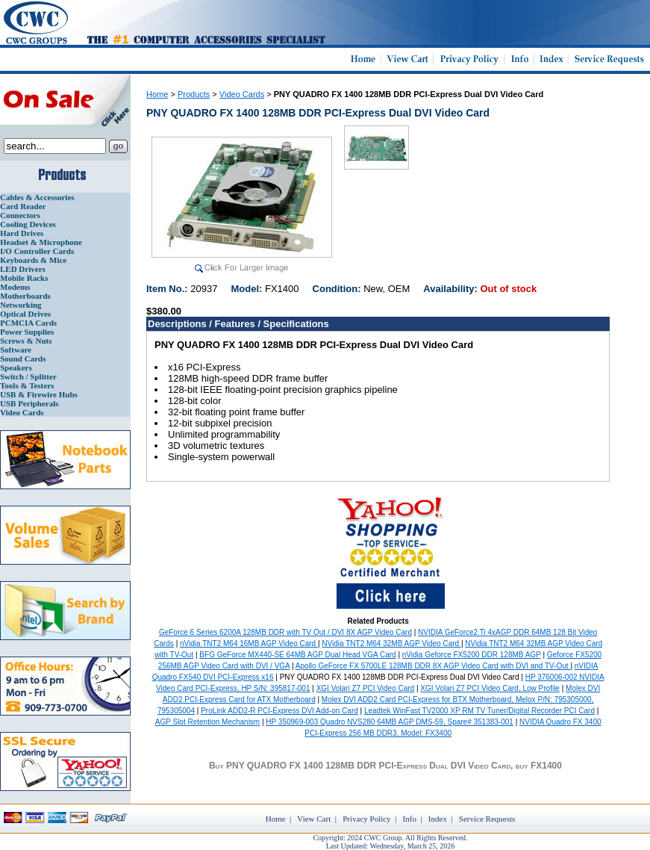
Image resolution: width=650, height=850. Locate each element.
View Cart (314, 818)
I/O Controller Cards (37, 250)
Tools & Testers (27, 385)
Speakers (16, 367)
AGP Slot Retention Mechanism (207, 722)
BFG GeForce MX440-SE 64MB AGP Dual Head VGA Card (297, 655)
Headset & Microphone (41, 242)
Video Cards (22, 412)
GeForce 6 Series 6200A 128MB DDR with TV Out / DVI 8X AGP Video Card (285, 632)
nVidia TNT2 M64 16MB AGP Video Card (249, 643)
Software (15, 349)
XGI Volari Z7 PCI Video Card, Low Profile (490, 688)
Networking (21, 304)
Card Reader (23, 206)
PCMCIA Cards (28, 322)
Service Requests (487, 818)
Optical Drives (25, 313)
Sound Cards (23, 358)
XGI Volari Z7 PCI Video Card (365, 688)
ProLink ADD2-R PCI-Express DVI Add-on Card (279, 711)
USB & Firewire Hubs (39, 394)
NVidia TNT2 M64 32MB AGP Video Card (391, 643)
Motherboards (25, 295)
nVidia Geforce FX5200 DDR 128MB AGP (471, 655)
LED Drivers (23, 268)
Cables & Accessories (37, 197)
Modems (15, 286)
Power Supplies (27, 331)
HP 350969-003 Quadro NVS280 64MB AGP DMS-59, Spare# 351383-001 (389, 722)
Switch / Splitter (28, 376)
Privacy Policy (366, 818)
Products (194, 94)
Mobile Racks (24, 277)
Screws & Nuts (25, 340)
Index (437, 818)
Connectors (20, 215)
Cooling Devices (28, 224)
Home (157, 94)
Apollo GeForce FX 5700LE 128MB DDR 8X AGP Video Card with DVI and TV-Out (433, 666)
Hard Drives (21, 233)
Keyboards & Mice (33, 259)
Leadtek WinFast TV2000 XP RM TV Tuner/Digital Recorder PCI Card (479, 711)
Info (409, 818)
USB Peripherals (29, 403)
